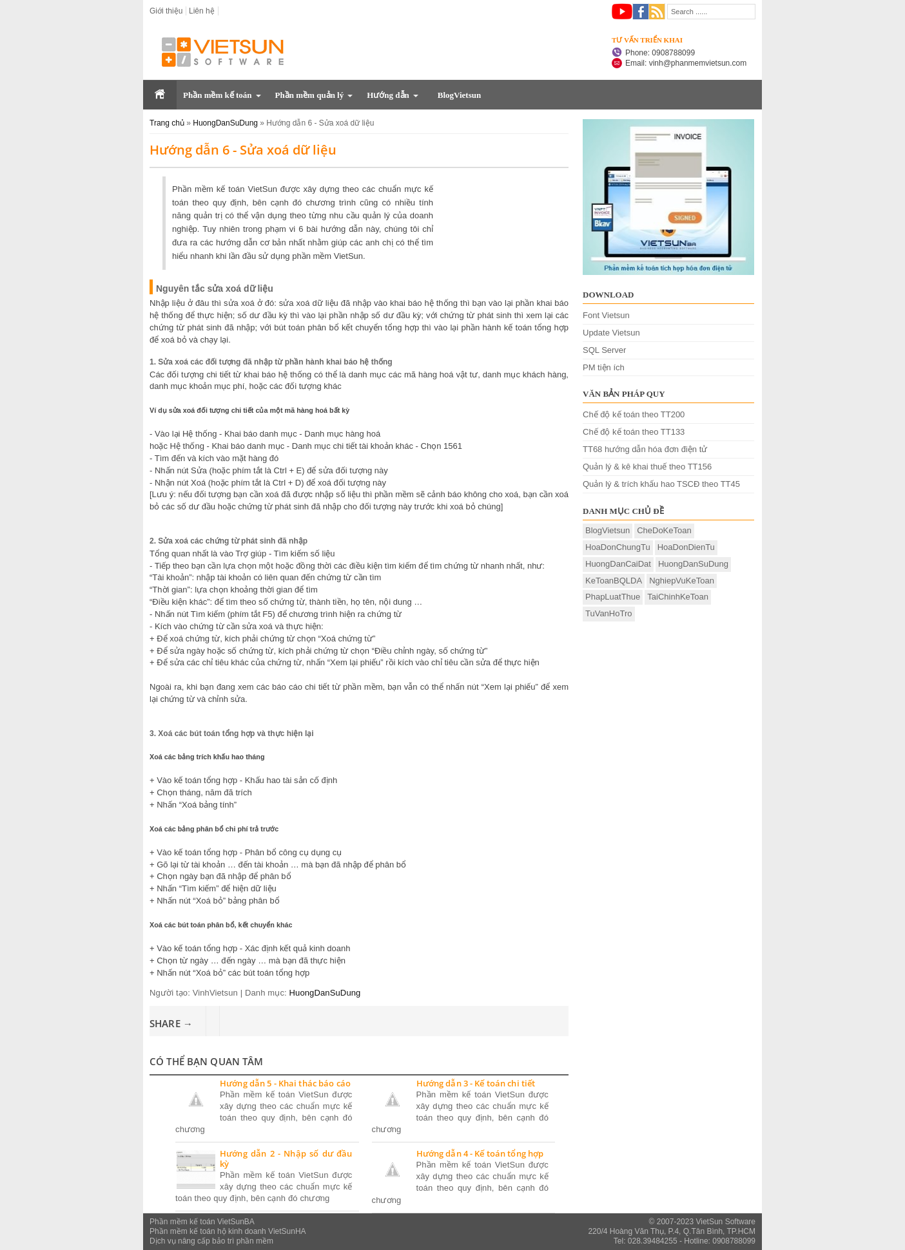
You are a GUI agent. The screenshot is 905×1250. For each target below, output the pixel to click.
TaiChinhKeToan (677, 596)
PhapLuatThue (612, 596)
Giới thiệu (166, 10)
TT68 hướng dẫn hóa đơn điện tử (645, 449)
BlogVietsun (459, 95)
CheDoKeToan (664, 530)
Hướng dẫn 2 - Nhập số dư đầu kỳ (286, 1159)
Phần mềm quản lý (309, 95)
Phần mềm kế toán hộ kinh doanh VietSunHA (228, 1231)
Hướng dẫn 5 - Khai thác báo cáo (285, 1084)
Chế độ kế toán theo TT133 (634, 432)
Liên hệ (202, 10)
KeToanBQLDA (613, 580)
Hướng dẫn (388, 95)
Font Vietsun (606, 315)
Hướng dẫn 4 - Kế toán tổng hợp (480, 1154)
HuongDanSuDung (325, 993)
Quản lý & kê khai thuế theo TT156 (647, 466)
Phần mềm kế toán (217, 95)
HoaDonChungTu (617, 547)
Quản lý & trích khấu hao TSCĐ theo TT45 (661, 484)
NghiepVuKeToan (681, 580)
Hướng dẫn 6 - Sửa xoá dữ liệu (243, 150)
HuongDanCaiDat (618, 564)
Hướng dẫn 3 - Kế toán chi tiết (476, 1084)
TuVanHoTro (608, 613)
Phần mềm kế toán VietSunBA (202, 1221)
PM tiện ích (604, 367)
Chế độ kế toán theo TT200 (634, 414)
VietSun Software (725, 1221)
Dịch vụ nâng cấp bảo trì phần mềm (211, 1240)
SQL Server (604, 350)
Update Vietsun (611, 332)
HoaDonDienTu (686, 547)
